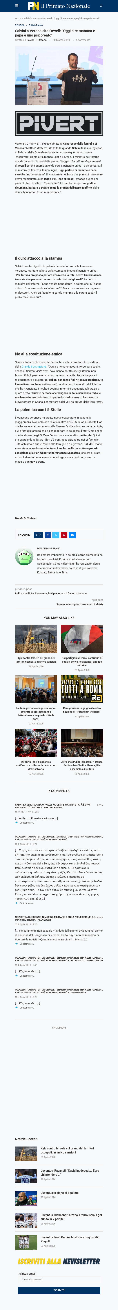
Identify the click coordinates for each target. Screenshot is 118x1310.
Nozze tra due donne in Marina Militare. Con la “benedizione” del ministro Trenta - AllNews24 (55, 918)
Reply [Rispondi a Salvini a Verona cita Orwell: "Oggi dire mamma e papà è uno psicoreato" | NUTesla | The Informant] (100, 805)
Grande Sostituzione (34, 366)
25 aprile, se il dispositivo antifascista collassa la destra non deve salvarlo (36, 765)
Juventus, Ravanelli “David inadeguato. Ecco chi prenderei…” (70, 1172)
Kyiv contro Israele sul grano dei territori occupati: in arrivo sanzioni (67, 1150)
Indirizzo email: (59, 1277)
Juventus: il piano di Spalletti (60, 1193)
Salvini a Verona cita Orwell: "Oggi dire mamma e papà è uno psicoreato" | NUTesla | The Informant (52, 806)
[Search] (101, 6)
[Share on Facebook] (48, 535)
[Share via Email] (72, 535)
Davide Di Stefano (37, 40)
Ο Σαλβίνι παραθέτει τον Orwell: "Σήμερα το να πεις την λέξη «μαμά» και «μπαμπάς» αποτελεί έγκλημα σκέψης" (58, 838)
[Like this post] (39, 535)
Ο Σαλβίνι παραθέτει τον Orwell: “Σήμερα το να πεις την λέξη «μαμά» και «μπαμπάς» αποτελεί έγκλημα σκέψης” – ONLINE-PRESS (58, 991)
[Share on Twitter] (55, 535)
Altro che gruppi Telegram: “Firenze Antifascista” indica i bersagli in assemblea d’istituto (82, 765)
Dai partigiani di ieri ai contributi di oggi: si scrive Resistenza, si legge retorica (82, 662)
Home (18, 18)
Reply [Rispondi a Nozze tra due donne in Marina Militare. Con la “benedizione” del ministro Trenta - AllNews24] (100, 918)
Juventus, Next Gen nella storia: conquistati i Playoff (70, 1239)
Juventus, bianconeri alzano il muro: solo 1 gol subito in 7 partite (71, 1217)
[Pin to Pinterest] (64, 535)
